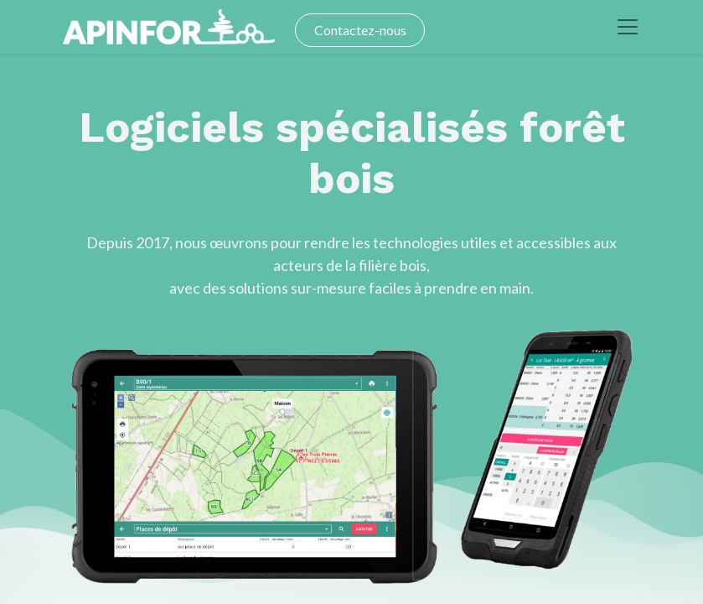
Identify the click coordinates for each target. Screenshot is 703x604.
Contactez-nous (360, 30)
